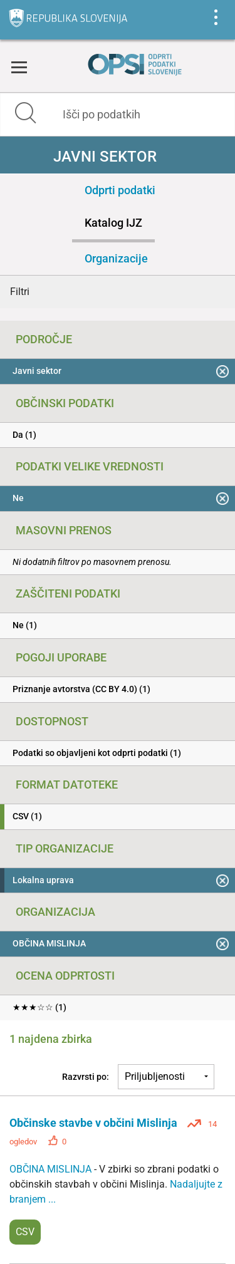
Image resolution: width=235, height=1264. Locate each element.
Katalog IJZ (113, 222)
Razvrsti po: (85, 1077)
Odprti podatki (120, 190)
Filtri (19, 292)
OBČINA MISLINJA (51, 1169)
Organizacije (116, 258)
